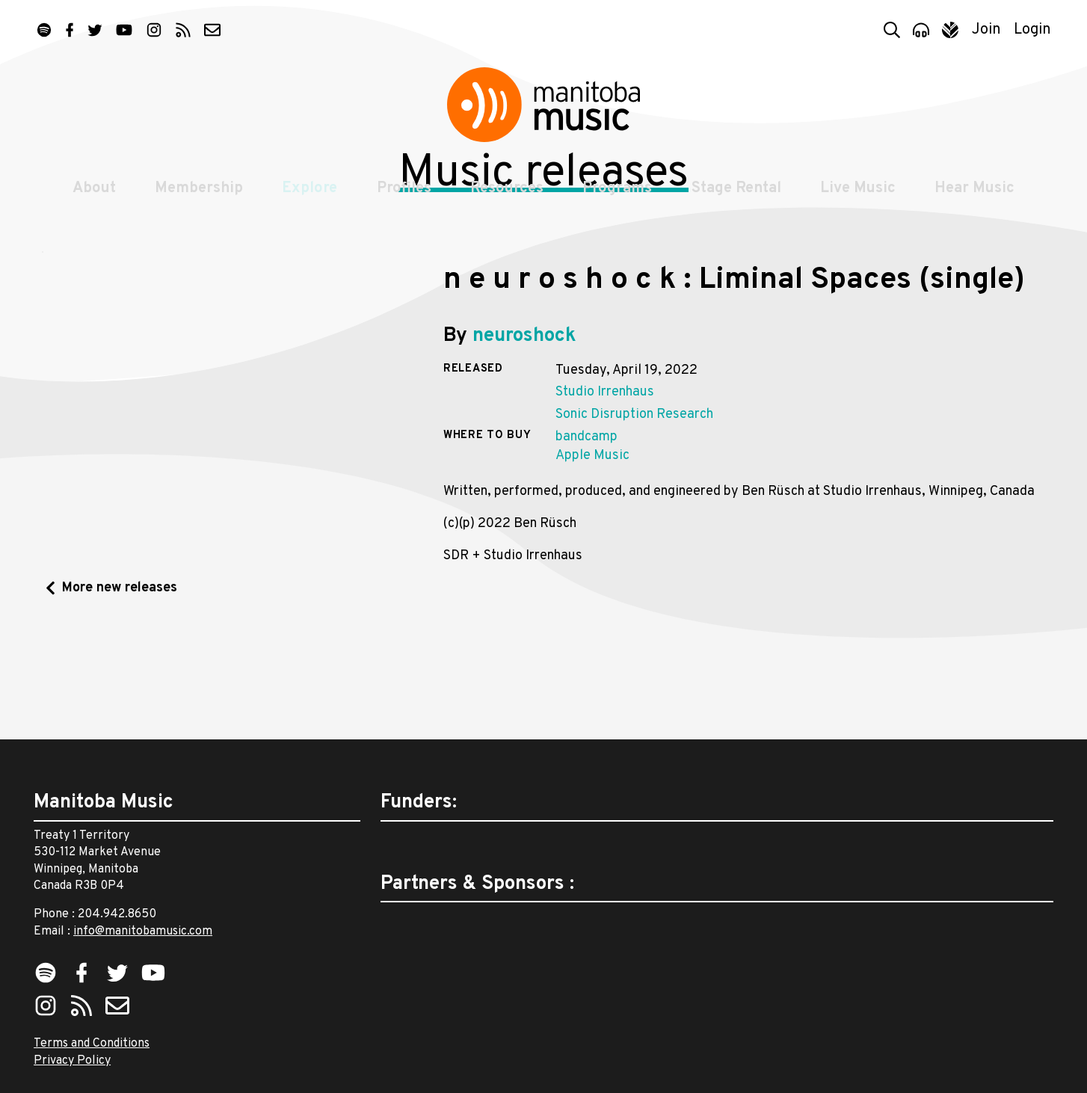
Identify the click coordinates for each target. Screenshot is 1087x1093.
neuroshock (524, 437)
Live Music (861, 203)
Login (1032, 30)
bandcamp (586, 538)
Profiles (402, 203)
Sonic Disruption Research (634, 516)
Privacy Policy (72, 1060)
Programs (618, 203)
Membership (196, 203)
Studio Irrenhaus (604, 493)
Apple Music (592, 557)
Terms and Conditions (92, 1043)
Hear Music (979, 203)
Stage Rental (738, 203)
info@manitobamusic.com (142, 931)
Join (986, 30)
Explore (307, 203)
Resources (507, 203)
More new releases (119, 689)
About (89, 203)
